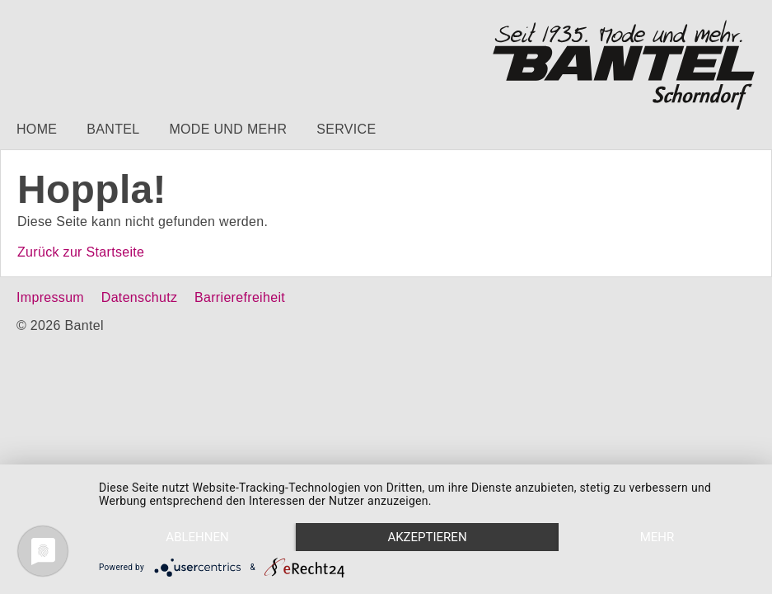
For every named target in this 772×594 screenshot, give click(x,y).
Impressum (50, 297)
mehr (657, 537)
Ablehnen (197, 537)
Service (346, 129)
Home (36, 129)
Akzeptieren (426, 537)
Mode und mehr (228, 129)
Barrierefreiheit (239, 297)
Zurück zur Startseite (80, 252)
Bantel (113, 129)
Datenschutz (139, 297)
